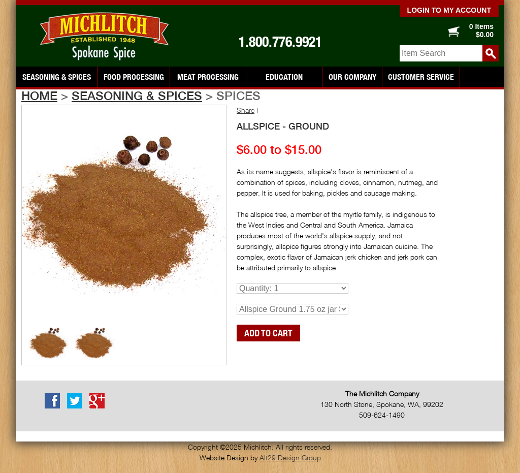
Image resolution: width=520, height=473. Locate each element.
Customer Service (421, 77)
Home (39, 95)
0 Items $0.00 (481, 30)
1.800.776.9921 (280, 41)
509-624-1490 (382, 415)
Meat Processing (208, 77)
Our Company (352, 77)
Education (284, 77)
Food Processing (134, 77)
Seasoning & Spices (56, 77)
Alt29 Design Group (290, 457)
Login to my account (449, 10)
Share (245, 110)
